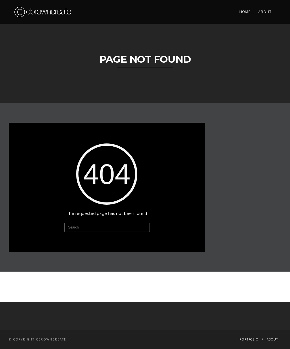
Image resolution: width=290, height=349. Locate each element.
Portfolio (249, 339)
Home (244, 11)
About (265, 11)
